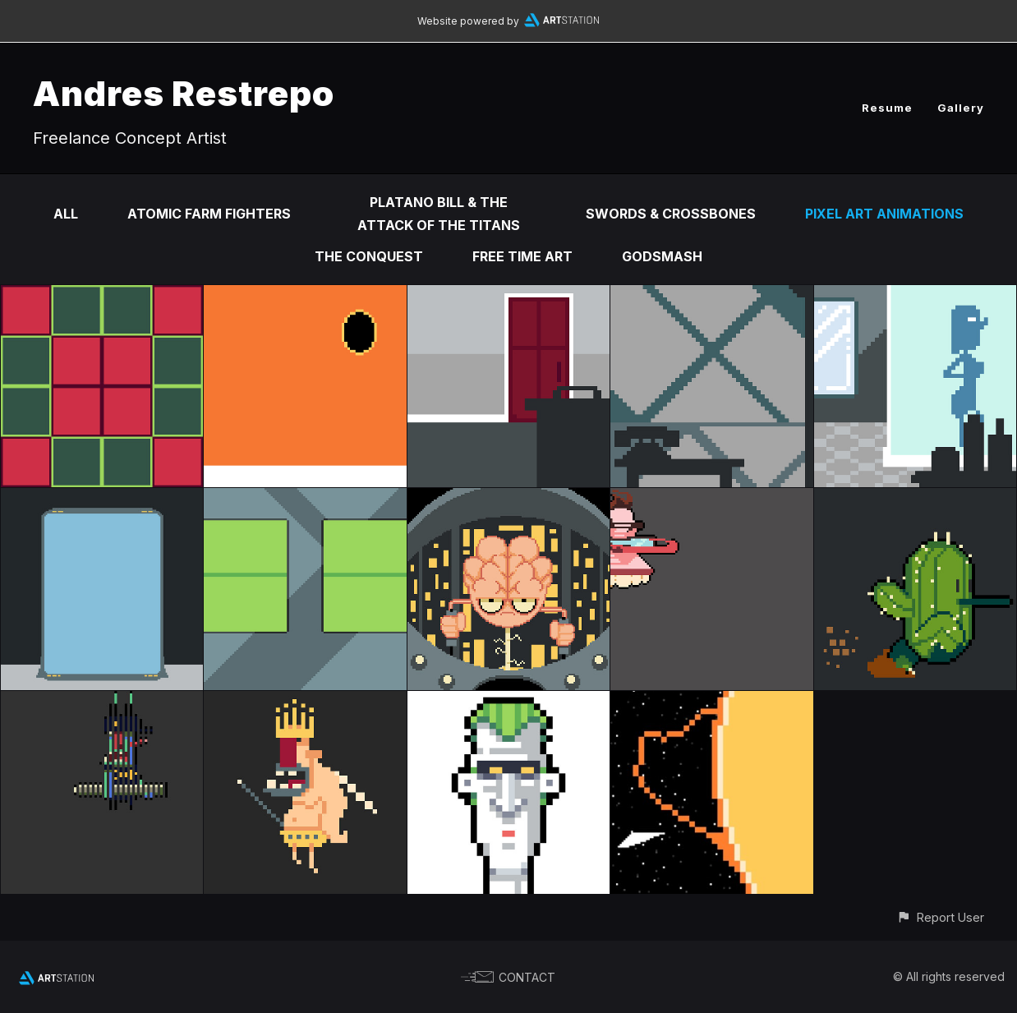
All (65, 213)
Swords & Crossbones (671, 213)
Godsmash (662, 256)
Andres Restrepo (183, 93)
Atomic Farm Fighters (209, 213)
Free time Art (522, 256)
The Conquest (369, 256)
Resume (887, 107)
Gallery (960, 107)
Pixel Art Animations (884, 213)
